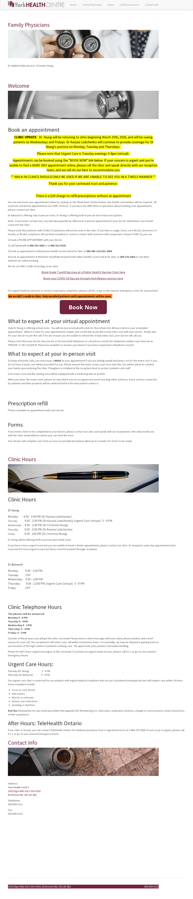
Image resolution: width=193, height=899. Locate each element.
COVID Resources (129, 4)
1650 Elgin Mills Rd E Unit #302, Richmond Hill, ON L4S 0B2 (39, 886)
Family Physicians (92, 4)
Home (73, 4)
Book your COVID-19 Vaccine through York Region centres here (83, 278)
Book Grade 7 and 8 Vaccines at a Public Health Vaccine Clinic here (83, 272)
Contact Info (152, 4)
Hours (111, 4)
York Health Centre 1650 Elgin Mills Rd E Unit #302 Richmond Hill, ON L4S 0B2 (24, 791)
